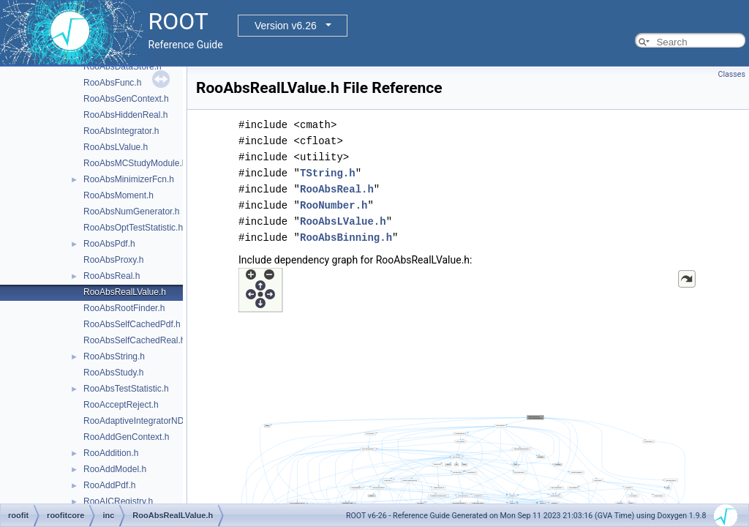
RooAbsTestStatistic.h (126, 389)
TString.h (327, 173)
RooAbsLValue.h (115, 147)
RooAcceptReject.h (121, 405)
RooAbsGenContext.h (126, 99)
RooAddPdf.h (109, 485)
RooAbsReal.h (111, 276)
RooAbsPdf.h (109, 244)
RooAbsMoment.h (118, 195)
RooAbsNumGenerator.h (131, 211)
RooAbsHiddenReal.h (125, 115)
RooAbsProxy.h (113, 260)
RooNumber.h (333, 205)
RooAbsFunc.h (112, 83)
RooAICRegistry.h (118, 501)
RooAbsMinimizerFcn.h (128, 179)
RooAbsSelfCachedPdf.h (132, 324)
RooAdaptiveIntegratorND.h (137, 421)
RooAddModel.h (114, 469)
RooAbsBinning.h (346, 237)
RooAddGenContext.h (126, 437)
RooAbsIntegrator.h (121, 131)
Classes (731, 74)
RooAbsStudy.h (113, 372)
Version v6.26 (286, 25)
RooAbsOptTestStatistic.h (133, 228)
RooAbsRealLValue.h (124, 292)
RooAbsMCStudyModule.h (135, 163)
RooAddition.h (110, 453)
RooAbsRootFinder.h (124, 308)
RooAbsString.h (114, 356)
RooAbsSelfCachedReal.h (134, 340)
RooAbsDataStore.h (122, 66)
